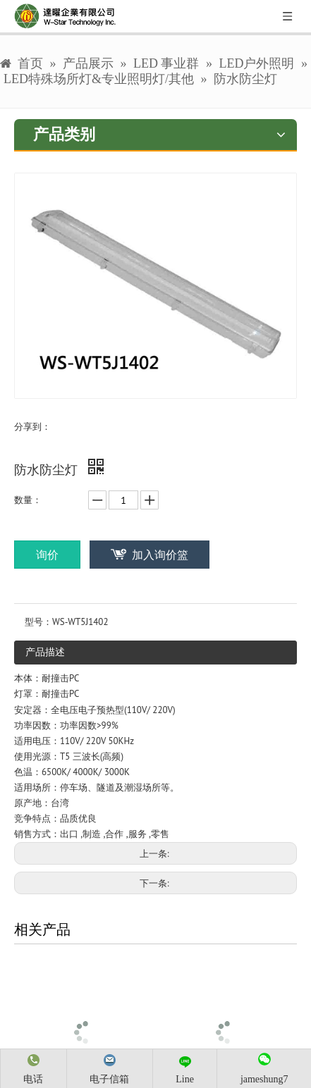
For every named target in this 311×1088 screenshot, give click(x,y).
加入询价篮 (160, 555)
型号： (38, 622)
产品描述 (45, 651)
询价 (47, 555)
